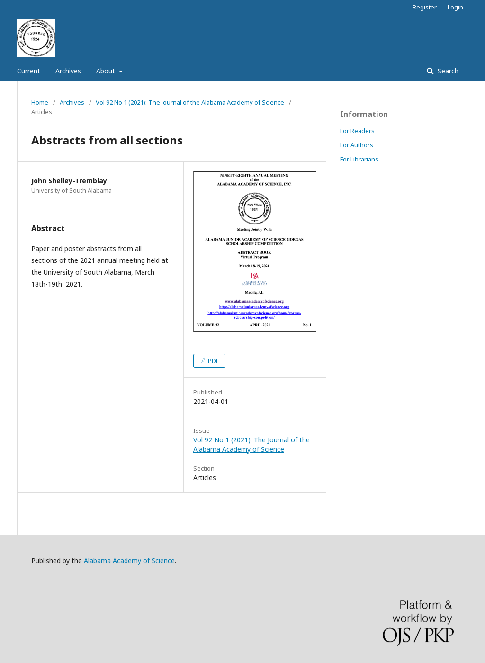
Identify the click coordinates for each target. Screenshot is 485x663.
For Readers (357, 130)
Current (28, 70)
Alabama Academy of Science (129, 560)
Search (447, 70)
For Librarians (359, 159)
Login (455, 7)
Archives (68, 70)
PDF (213, 361)
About (106, 70)
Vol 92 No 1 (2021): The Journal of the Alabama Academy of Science (190, 102)
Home (39, 102)
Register (425, 7)
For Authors (356, 145)
